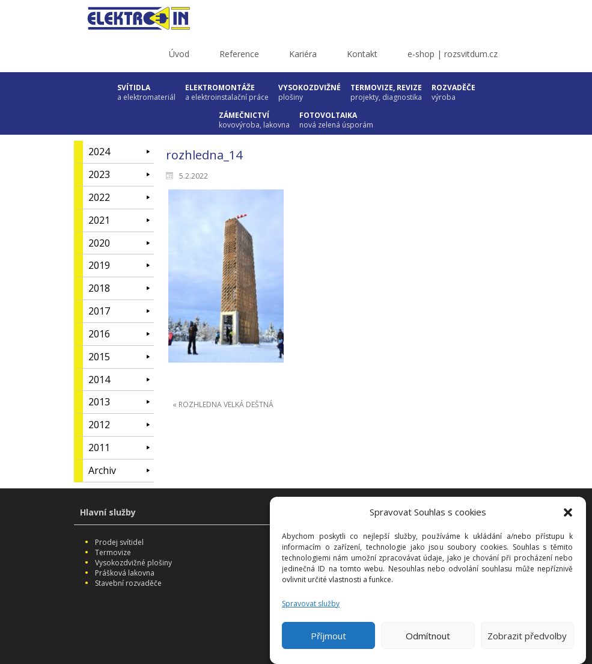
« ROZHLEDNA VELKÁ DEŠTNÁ (222, 404)
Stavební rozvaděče (128, 583)
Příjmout (328, 641)
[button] (568, 518)
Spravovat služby (311, 609)
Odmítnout (428, 641)
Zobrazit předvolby (527, 641)
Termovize (113, 552)
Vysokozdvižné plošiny (133, 563)
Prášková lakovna (124, 573)
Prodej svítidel (119, 542)
